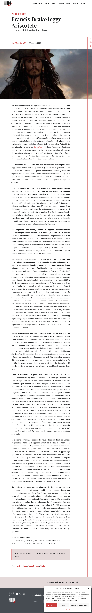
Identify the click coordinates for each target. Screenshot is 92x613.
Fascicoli (61, 3)
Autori (54, 3)
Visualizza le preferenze (79, 605)
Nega (63, 605)
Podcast (68, 3)
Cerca (84, 3)
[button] (88, 588)
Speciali (47, 3)
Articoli (40, 3)
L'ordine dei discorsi (19, 14)
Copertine (76, 3)
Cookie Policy (66, 609)
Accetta (51, 605)
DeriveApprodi (39, 147)
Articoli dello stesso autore (62, 582)
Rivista (34, 3)
